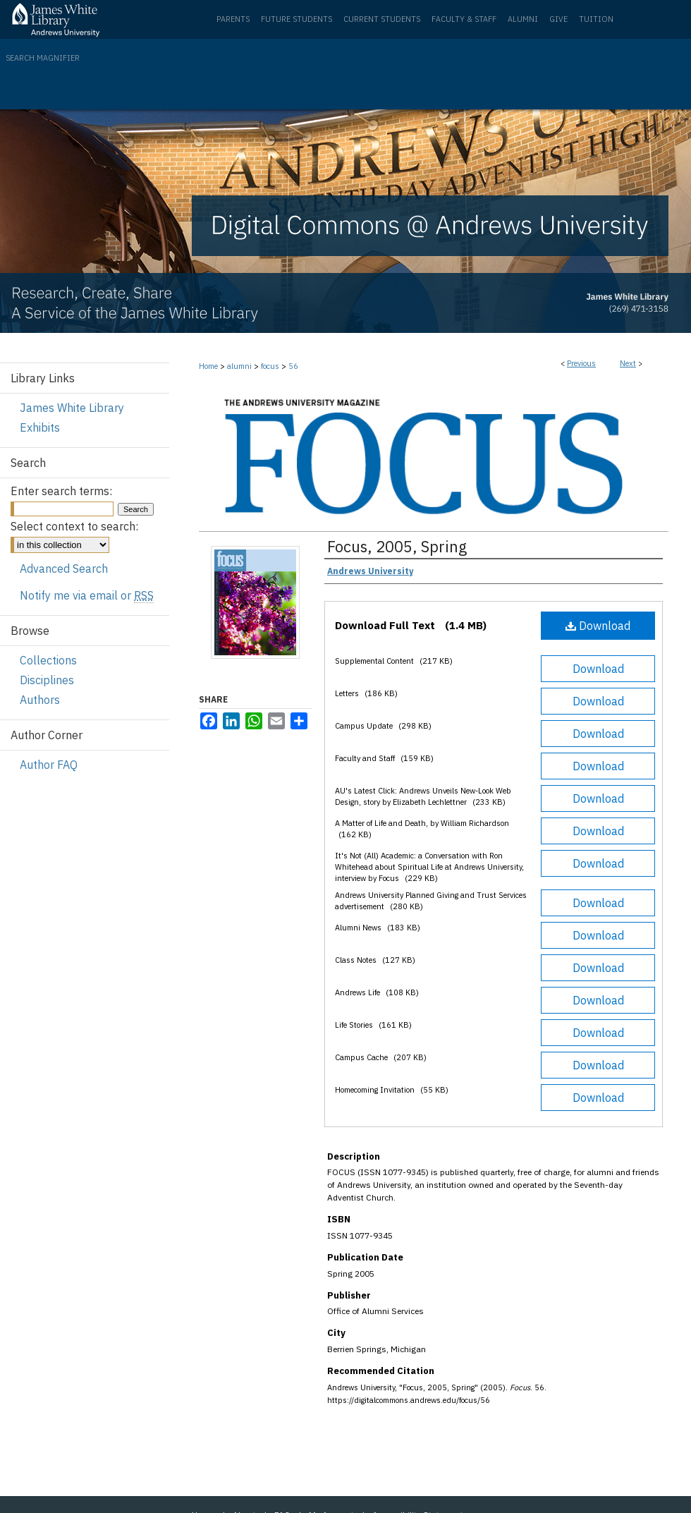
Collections (48, 660)
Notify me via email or (87, 595)
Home (208, 366)
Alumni (523, 19)
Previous (581, 363)
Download (597, 626)
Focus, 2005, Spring (397, 546)
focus (270, 366)
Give (558, 19)
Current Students (381, 19)
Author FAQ (49, 765)
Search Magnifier (43, 58)
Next (628, 363)
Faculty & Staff (464, 19)
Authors (40, 700)
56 (293, 366)
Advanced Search (64, 568)
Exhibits (40, 427)
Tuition (596, 19)
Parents (233, 19)
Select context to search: (74, 526)
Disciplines (47, 680)
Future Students (296, 19)
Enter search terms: (61, 491)
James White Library (72, 408)
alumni (239, 366)
